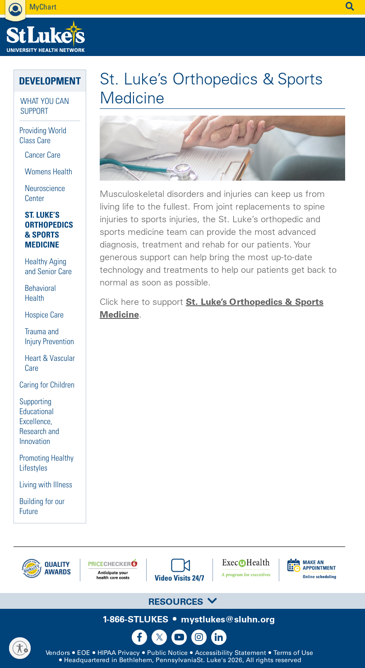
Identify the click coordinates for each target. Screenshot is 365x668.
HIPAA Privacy (118, 653)
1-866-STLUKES (135, 619)
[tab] (182, 601)
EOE (83, 653)
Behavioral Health (40, 293)
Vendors (58, 653)
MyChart (42, 6)
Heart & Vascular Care (50, 363)
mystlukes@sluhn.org (228, 619)
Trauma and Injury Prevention (49, 336)
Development (50, 81)
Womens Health (48, 171)
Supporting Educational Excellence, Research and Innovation (39, 421)
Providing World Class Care (42, 135)
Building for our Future (42, 506)
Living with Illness (45, 484)
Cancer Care (42, 154)
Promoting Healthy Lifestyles (46, 462)
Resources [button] (182, 602)
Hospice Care (44, 314)
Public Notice (167, 653)
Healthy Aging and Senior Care (48, 266)
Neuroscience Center (45, 193)
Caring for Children (46, 384)
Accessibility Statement (230, 653)
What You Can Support (44, 106)
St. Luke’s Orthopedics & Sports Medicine (49, 229)
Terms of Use (293, 653)
